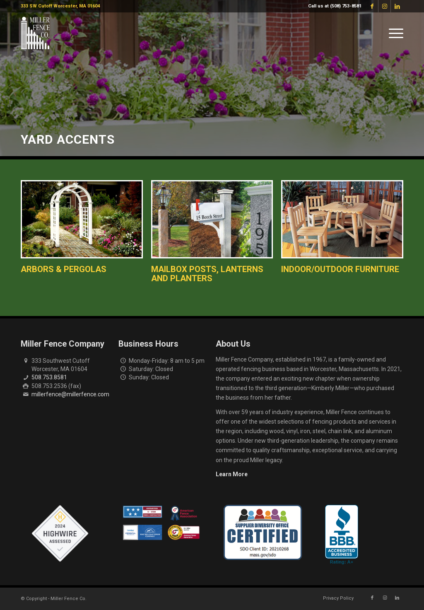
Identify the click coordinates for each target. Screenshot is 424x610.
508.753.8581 (49, 377)
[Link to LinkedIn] (397, 6)
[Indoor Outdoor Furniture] (342, 219)
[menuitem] (332, 6)
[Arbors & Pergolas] (82, 219)
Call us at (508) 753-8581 (334, 6)
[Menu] (393, 33)
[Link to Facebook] (372, 6)
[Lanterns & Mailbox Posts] (212, 219)
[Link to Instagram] (384, 6)
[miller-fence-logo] (35, 33)
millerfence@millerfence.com (70, 394)
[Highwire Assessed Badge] (60, 534)
